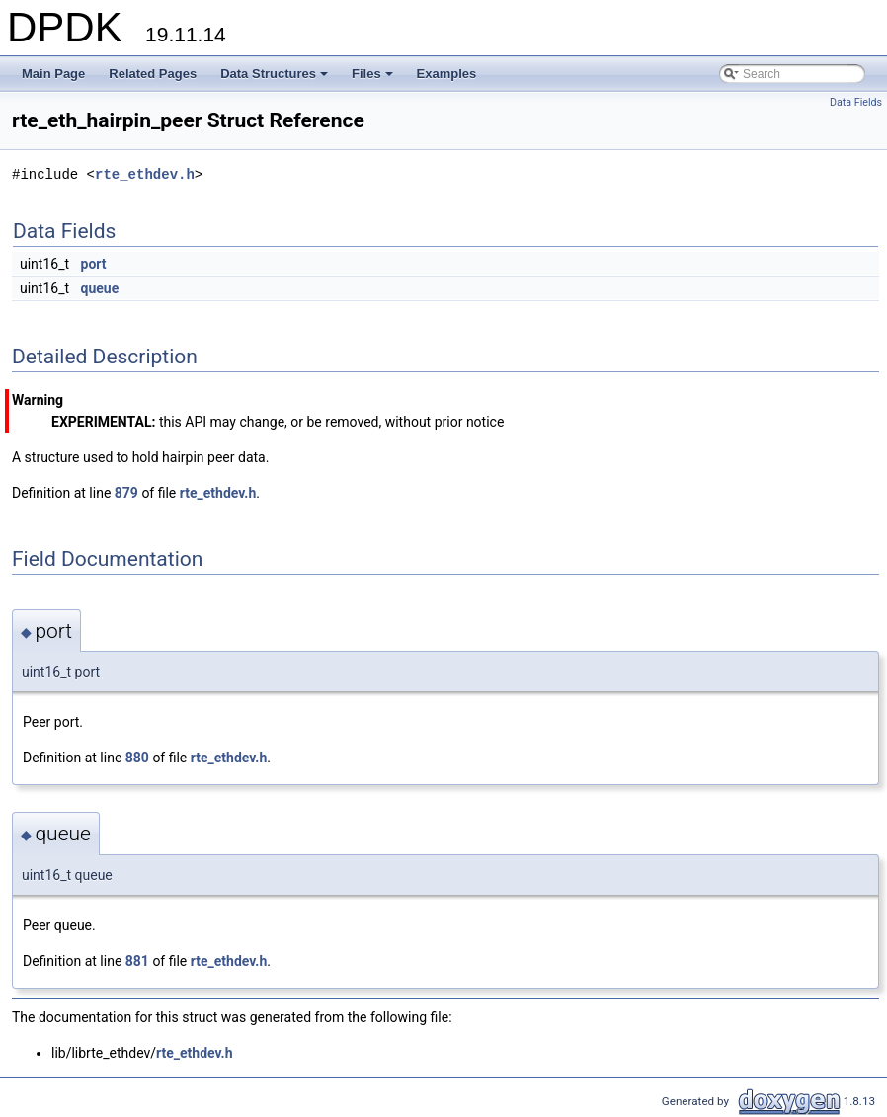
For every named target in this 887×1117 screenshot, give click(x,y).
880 (137, 757)
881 (137, 961)
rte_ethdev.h (145, 174)
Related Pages (153, 73)
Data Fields (856, 102)
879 (126, 493)
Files (374, 79)
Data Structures (275, 79)
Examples (447, 73)
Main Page (53, 73)
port (94, 264)
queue (100, 288)
